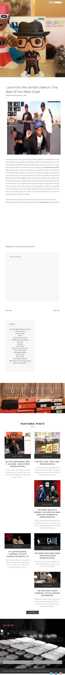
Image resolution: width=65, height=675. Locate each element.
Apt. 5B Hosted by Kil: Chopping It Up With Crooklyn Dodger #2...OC (18, 554)
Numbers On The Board (20, 340)
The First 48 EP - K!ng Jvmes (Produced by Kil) (47, 463)
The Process (20, 354)
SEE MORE (32, 612)
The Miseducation (20, 352)
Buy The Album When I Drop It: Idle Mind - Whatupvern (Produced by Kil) (17, 464)
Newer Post (9, 310)
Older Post (56, 310)
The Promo (20, 357)
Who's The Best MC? (20, 363)
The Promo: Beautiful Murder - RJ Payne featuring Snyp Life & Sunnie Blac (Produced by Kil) (47, 513)
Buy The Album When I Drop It (20, 329)
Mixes (20, 335)
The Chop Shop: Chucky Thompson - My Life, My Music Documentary (47, 593)
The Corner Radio (20, 350)
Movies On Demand (20, 338)
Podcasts (18, 246)
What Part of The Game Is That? (20, 361)
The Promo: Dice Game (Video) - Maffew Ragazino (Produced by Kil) (47, 555)
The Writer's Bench (28, 246)
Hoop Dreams (20, 331)
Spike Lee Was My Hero (20, 348)
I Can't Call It (20, 333)
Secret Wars (20, 346)
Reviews (20, 344)
